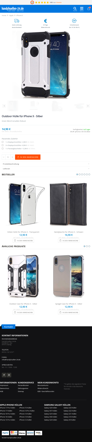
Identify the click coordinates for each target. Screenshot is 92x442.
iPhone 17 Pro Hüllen (7, 408)
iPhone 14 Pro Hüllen (27, 411)
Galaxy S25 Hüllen (50, 414)
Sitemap (21, 391)
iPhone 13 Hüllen (25, 417)
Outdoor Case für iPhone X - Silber (23, 304)
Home (4, 15)
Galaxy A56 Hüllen (50, 417)
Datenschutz (4, 388)
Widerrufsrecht (43, 388)
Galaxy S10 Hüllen (70, 417)
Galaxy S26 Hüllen (50, 408)
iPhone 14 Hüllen (25, 414)
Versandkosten (23, 385)
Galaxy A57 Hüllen (50, 411)
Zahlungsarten (23, 388)
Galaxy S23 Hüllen (70, 408)
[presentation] (46, 164)
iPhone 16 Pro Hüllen (7, 414)
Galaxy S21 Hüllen (70, 414)
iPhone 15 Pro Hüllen (7, 420)
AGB (1, 391)
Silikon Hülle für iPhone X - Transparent (23, 232)
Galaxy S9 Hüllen (70, 420)
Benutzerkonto (43, 385)
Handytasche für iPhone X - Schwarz (68, 232)
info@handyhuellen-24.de (11, 360)
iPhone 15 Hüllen (25, 408)
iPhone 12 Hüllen (25, 420)
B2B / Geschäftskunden (46, 391)
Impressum (4, 385)
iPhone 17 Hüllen (6, 411)
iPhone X (19, 15)
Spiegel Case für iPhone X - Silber (68, 304)
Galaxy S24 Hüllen (50, 420)
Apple (11, 15)
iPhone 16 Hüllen (6, 417)
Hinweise (59, 2)
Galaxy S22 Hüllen (70, 411)
